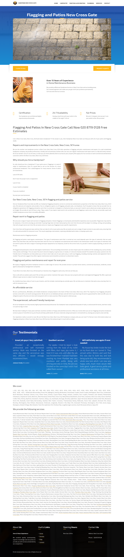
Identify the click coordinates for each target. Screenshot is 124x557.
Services (99, 3)
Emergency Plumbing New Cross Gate (90, 424)
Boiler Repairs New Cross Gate (54, 446)
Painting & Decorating (77, 3)
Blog (40, 539)
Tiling (69, 444)
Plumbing (90, 3)
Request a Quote (102, 68)
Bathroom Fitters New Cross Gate (50, 424)
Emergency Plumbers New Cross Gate (24, 492)
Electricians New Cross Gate (74, 420)
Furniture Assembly (66, 506)
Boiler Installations (44, 434)
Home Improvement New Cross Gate (67, 413)
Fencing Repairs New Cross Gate (63, 418)
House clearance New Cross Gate (89, 512)
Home (56, 3)
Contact (107, 3)
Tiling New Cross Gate (46, 428)
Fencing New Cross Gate (94, 479)
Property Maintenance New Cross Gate (43, 486)
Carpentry (63, 3)
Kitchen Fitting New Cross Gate (37, 444)
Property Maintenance (87, 434)
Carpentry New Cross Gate (31, 426)
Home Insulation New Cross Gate (69, 512)
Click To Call (20, 68)
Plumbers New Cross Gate (83, 492)
